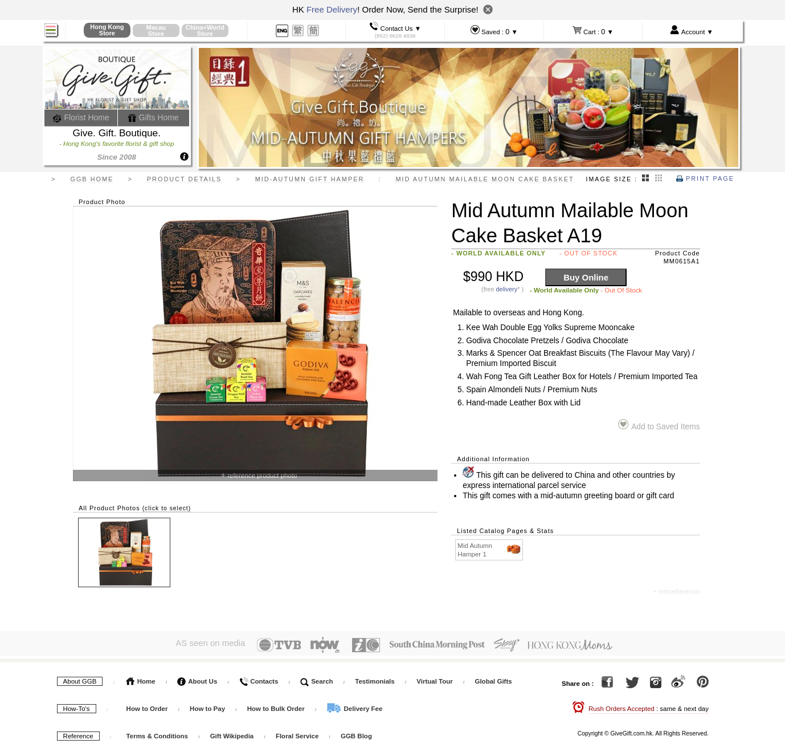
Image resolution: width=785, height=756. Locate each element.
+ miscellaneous (676, 591)
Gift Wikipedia (232, 732)
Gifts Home (153, 117)
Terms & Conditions (157, 732)
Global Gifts (493, 677)
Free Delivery (331, 9)
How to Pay (208, 705)
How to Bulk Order (276, 705)
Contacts (258, 677)
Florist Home (81, 117)
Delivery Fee (354, 705)
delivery (507, 289)
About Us (197, 677)
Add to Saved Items (659, 425)
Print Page (705, 178)
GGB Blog (356, 732)
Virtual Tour (434, 677)
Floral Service (297, 732)
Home (141, 677)
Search (316, 677)
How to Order (147, 705)
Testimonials (374, 677)
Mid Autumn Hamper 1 (489, 550)
